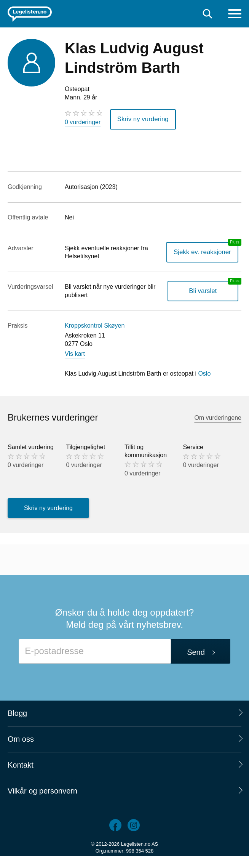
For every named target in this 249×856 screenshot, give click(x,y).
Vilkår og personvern (42, 790)
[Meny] (234, 15)
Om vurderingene (217, 416)
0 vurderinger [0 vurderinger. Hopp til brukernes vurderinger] (83, 122)
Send (196, 651)
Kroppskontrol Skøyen (94, 324)
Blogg (17, 712)
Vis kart (75, 353)
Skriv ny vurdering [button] (141, 118)
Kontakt (21, 764)
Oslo (204, 372)
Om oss (21, 738)
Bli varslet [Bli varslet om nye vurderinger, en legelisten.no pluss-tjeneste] (205, 290)
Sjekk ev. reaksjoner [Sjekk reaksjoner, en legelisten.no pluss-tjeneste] (204, 251)
